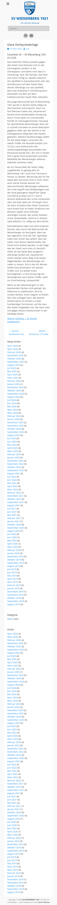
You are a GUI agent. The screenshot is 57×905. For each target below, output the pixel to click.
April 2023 (12, 447)
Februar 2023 (14, 454)
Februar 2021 (14, 518)
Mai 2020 (12, 540)
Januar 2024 (13, 419)
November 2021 (15, 495)
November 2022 (15, 463)
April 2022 (12, 486)
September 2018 (15, 601)
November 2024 (15, 387)
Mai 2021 (12, 515)
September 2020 (15, 527)
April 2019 (12, 578)
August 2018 (13, 604)
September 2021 (15, 502)
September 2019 (15, 562)
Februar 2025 (14, 380)
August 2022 (13, 473)
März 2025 (12, 377)
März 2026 (12, 349)
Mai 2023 (12, 444)
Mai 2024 (12, 406)
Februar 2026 (14, 352)
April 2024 (12, 409)
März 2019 (12, 582)
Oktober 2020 (14, 524)
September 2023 (15, 432)
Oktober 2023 (14, 428)
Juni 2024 (12, 403)
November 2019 (15, 556)
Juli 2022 (11, 476)
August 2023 (13, 435)
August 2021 (13, 505)
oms (27, 48)
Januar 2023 (13, 457)
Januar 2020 (13, 553)
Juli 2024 (11, 400)
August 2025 (13, 365)
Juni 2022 (12, 479)
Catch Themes (44, 902)
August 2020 (13, 530)
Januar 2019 (13, 588)
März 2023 (12, 451)
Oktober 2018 (14, 597)
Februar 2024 (14, 416)
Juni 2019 (12, 572)
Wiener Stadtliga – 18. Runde (22, 318)
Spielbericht (13, 321)
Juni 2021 (12, 511)
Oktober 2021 (14, 499)
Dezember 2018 (15, 591)
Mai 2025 (12, 371)
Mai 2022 (12, 483)
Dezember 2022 (15, 460)
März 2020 (12, 546)
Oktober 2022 (14, 467)
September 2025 (15, 361)
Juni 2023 (12, 441)
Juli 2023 (11, 438)
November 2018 (15, 594)
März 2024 (12, 412)
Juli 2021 (11, 508)
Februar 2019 (14, 585)
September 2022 (15, 470)
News (10, 618)
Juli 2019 (11, 569)
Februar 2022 (14, 492)
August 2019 (13, 566)
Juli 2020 (11, 534)
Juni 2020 (12, 537)
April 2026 (12, 345)
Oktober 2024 (14, 390)
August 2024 (13, 396)
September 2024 (15, 393)
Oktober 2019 (14, 559)
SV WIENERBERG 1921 (29, 18)
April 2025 (12, 374)
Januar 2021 (13, 521)
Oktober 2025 (14, 358)
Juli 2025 (11, 368)
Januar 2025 (13, 384)
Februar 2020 (14, 550)
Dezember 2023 (15, 422)
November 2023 (15, 425)
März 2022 (12, 489)
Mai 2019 (12, 575)
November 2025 (15, 355)
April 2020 (12, 543)
